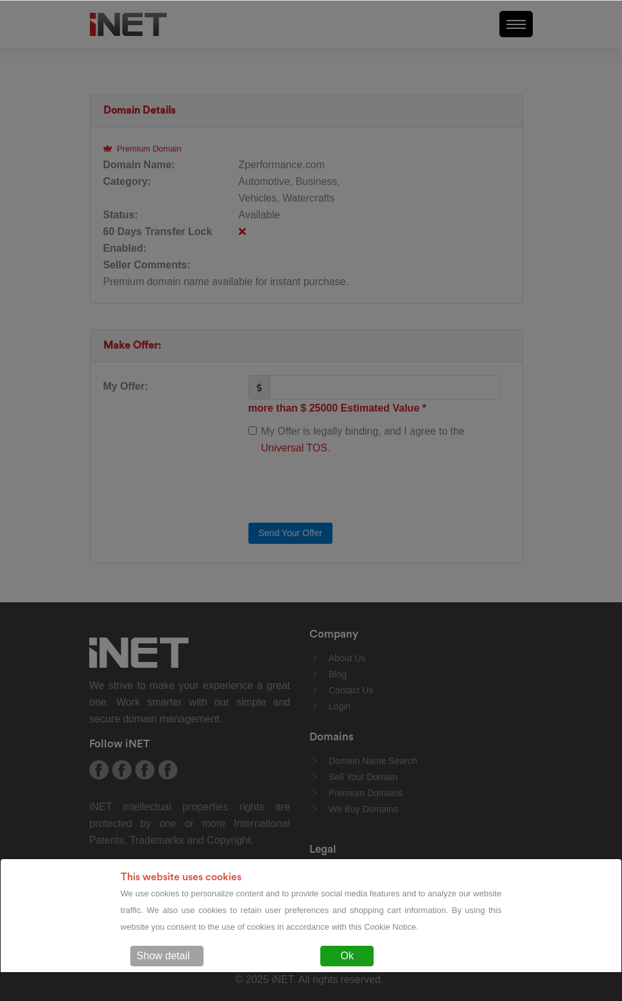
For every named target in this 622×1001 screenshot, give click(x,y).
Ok (346, 955)
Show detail (163, 955)
